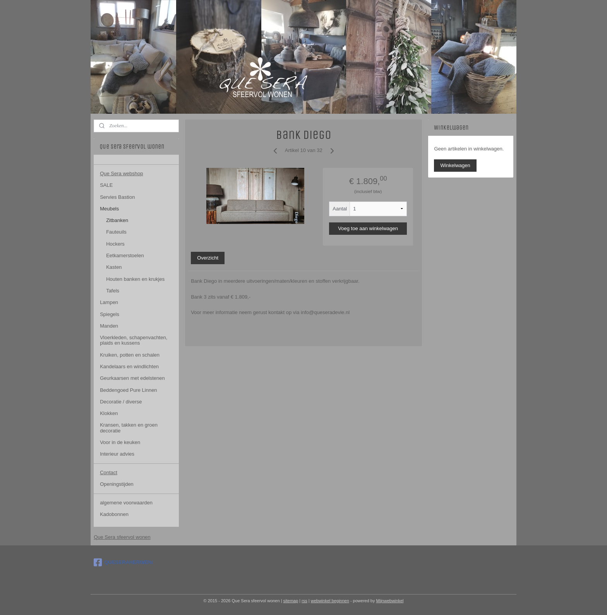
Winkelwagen (455, 165)
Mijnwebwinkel (390, 600)
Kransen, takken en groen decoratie (129, 427)
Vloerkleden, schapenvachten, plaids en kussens (133, 340)
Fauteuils (116, 232)
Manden (109, 326)
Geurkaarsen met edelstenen (132, 378)
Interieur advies (117, 454)
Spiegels (109, 314)
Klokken (109, 413)
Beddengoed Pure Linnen (128, 390)
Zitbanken (117, 220)
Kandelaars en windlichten (129, 366)
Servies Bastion (117, 197)
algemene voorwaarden (126, 503)
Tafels (112, 291)
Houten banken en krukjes (135, 279)
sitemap (290, 600)
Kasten (114, 267)
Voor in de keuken (120, 442)
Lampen (109, 302)
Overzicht (207, 258)
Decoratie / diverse (121, 402)
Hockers (115, 244)
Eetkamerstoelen (125, 255)
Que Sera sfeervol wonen (122, 537)
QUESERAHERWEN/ (123, 562)
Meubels (109, 209)
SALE (106, 185)
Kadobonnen (114, 514)
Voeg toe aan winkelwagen (368, 228)
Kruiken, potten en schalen (129, 355)
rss (304, 600)
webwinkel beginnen (330, 600)
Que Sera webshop (121, 173)
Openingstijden (117, 484)
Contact (108, 472)
